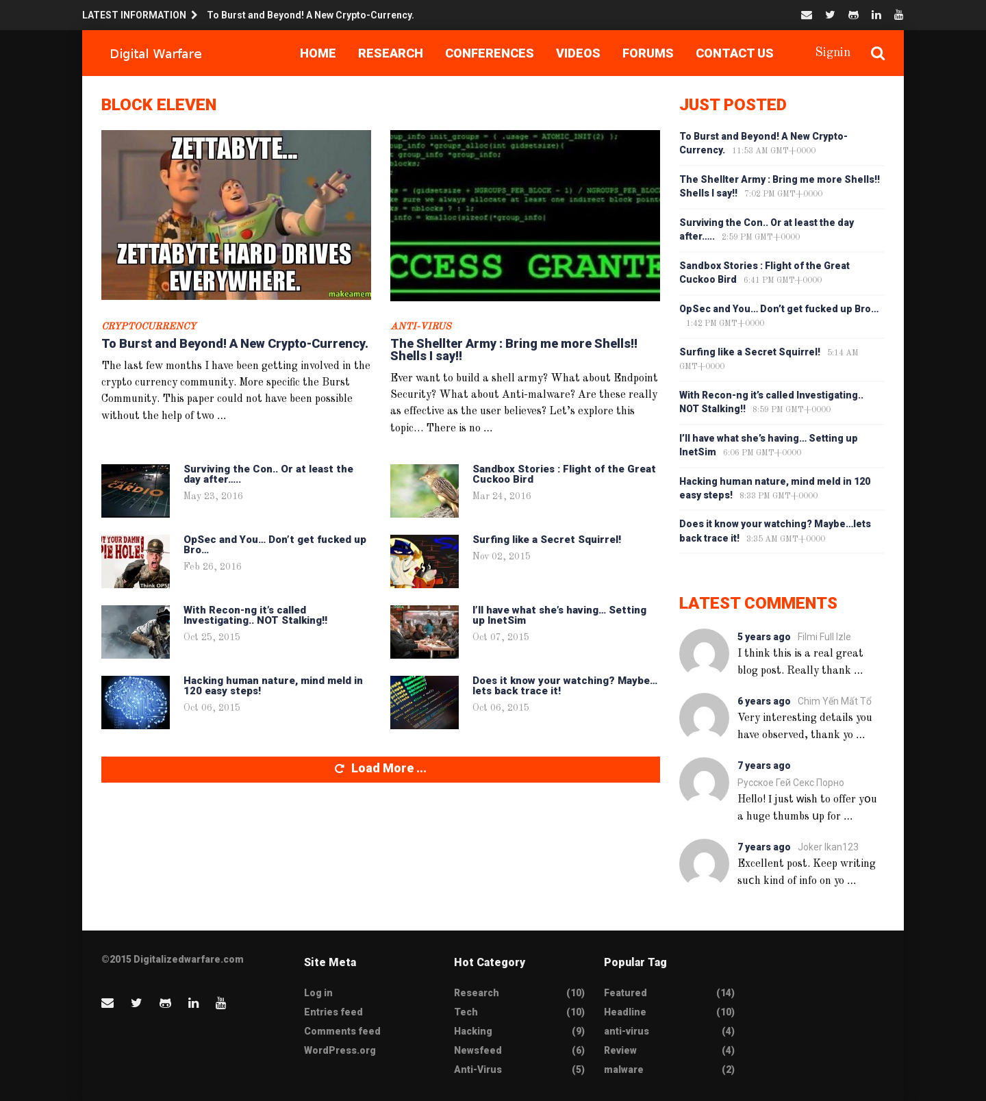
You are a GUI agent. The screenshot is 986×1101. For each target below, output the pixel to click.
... (221, 415)
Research (390, 53)
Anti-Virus (420, 326)
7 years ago (764, 765)
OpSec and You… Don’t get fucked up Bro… (275, 544)
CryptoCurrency (148, 326)
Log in (318, 992)
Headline (625, 1012)
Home (318, 53)
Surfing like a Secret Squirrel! (546, 539)
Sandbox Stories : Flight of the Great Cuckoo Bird (564, 474)
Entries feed (333, 1012)
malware (624, 1069)
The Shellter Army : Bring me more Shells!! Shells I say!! (513, 349)
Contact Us (735, 53)
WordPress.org (340, 1050)
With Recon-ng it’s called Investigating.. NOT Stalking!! (255, 615)
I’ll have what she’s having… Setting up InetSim (559, 615)
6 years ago (764, 701)
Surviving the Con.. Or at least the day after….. (268, 474)
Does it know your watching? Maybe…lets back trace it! (564, 685)
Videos (578, 53)
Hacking (473, 1031)
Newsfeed (478, 1050)
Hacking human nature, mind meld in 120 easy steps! (273, 685)
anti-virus (626, 1031)
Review (620, 1050)
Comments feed (342, 1031)
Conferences (489, 53)
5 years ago (764, 636)
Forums (648, 53)
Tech (466, 1012)
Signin (832, 53)
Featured (625, 992)
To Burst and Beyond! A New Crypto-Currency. (310, 15)
